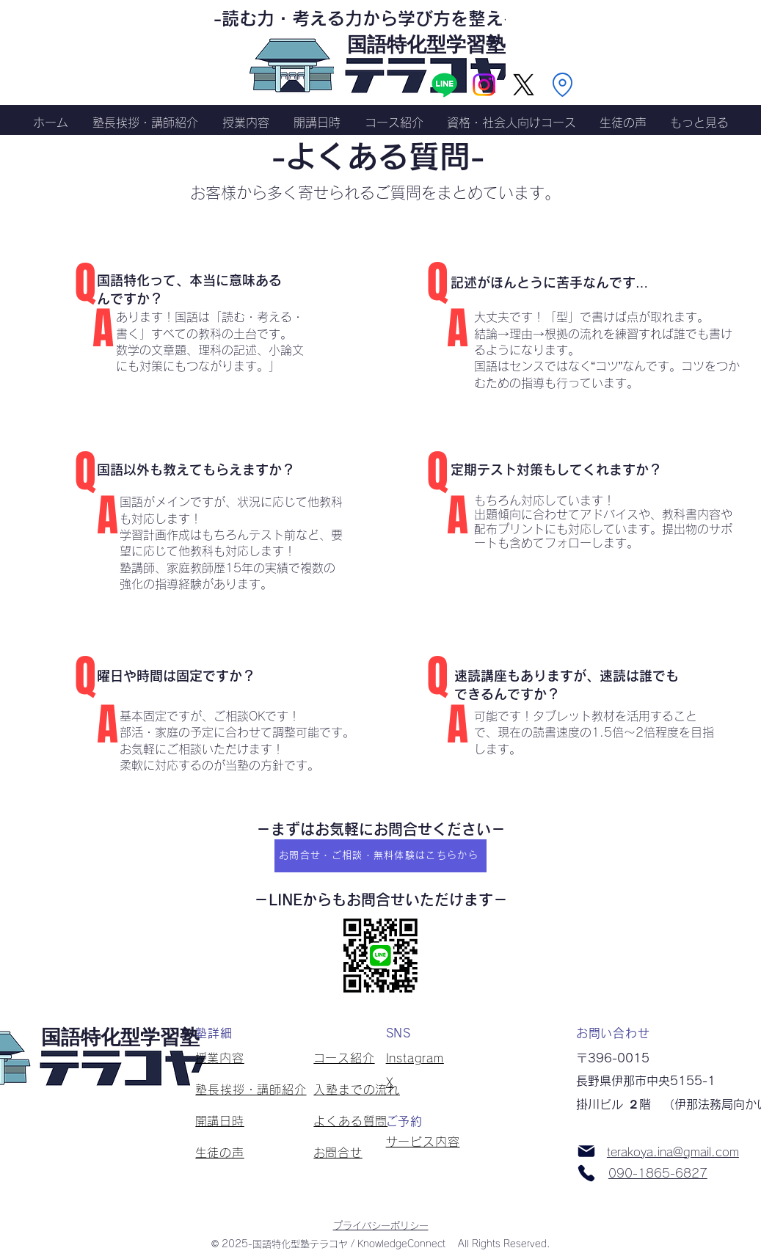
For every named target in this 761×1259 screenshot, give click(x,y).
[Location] (562, 84)
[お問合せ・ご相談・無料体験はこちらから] (380, 855)
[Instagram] (484, 85)
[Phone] (586, 1173)
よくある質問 (350, 1121)
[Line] (444, 85)
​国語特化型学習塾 (426, 43)
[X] (524, 85)
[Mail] (586, 1151)
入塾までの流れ (356, 1089)
